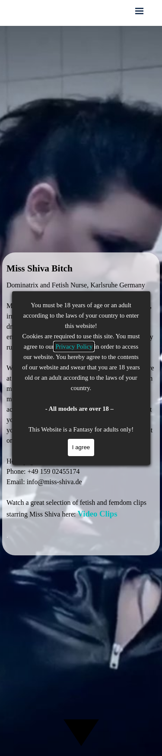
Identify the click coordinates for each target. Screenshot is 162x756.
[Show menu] (139, 10)
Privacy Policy (73, 346)
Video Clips (97, 513)
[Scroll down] (81, 731)
